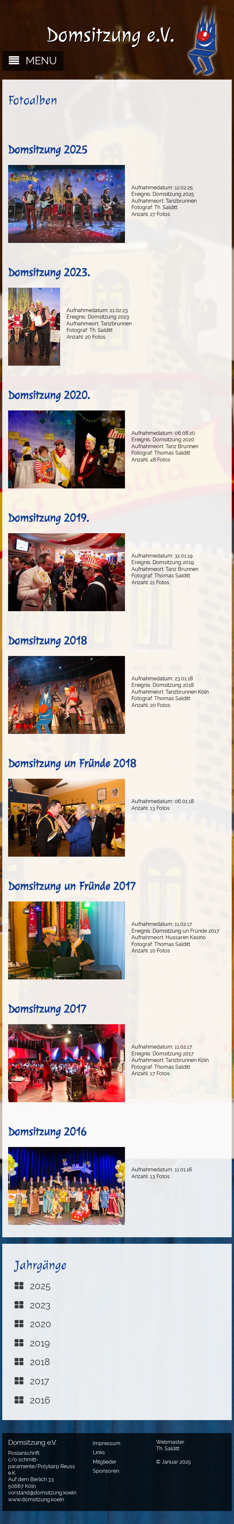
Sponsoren (106, 1471)
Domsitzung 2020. (49, 395)
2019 (40, 1343)
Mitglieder (105, 1462)
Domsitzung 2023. (49, 272)
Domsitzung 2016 (47, 1132)
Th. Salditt (167, 1448)
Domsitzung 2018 (47, 641)
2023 (40, 1305)
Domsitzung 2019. (48, 518)
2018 (40, 1361)
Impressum (106, 1443)
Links (99, 1452)
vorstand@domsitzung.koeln (42, 1493)
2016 (40, 1400)
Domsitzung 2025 (47, 150)
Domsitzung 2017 (47, 1009)
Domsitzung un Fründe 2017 (72, 886)
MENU (41, 61)
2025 (40, 1285)
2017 (39, 1381)
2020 (40, 1323)
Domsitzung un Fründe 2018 (72, 763)
